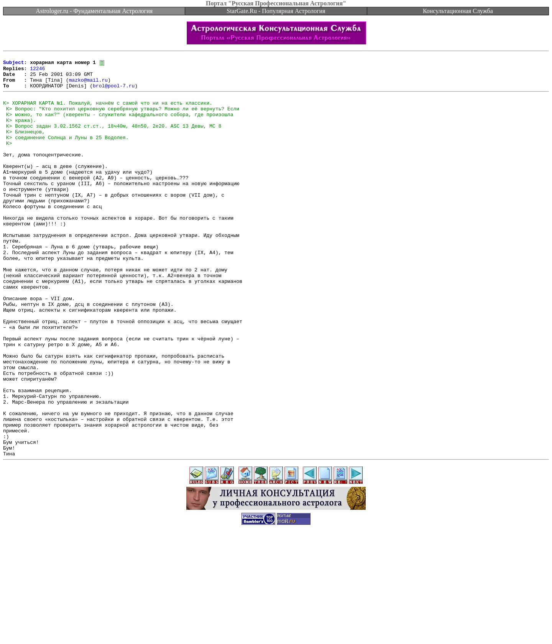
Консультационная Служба (458, 11)
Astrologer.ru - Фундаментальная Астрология (94, 11)
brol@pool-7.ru (114, 92)
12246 (37, 71)
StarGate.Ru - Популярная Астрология (276, 11)
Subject (13, 64)
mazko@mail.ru (88, 85)
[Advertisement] (276, 627)
